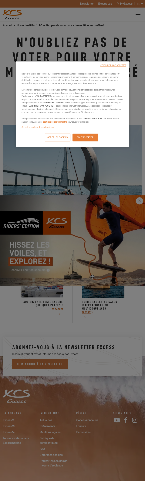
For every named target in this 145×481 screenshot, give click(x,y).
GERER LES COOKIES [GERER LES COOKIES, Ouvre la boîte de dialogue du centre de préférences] (57, 137)
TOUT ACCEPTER (85, 137)
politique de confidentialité (55, 122)
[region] (72, 104)
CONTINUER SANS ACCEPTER (113, 65)
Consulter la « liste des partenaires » (38, 127)
